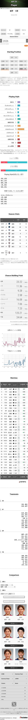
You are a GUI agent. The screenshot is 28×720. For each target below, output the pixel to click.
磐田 (10, 440)
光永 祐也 (24, 520)
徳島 (10, 443)
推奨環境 (7, 708)
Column (3, 683)
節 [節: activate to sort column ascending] (1, 385)
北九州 (10, 411)
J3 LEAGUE (3, 693)
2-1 (16, 408)
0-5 (16, 402)
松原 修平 (24, 506)
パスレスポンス (9, 119)
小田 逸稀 (4, 197)
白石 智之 (24, 541)
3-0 (16, 459)
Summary (3, 696)
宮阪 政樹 (24, 545)
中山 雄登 (24, 548)
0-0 (16, 432)
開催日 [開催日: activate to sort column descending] (5, 385)
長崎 (10, 413)
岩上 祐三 (24, 536)
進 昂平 (25, 563)
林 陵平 (25, 561)
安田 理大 (4, 187)
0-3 (16, 454)
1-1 (16, 446)
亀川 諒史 (4, 180)
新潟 (10, 467)
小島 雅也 (4, 185)
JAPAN (16, 678)
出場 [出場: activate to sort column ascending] (18, 220)
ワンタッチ (9, 105)
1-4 (16, 427)
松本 (10, 400)
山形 (10, 397)
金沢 (10, 402)
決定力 (12, 102)
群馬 (13, 224)
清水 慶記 (24, 504)
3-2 (16, 397)
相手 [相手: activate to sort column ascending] (9, 385)
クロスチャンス (9, 129)
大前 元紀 (24, 564)
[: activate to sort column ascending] (5, 220)
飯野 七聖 (24, 534)
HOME (1, 8)
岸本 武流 (4, 178)
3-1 (16, 416)
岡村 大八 (24, 516)
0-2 (16, 392)
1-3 (16, 389)
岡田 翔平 (24, 557)
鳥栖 (13, 230)
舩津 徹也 (24, 513)
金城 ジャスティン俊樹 (20, 539)
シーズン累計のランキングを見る (19, 324)
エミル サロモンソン (7, 195)
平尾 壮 (25, 518)
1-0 (16, 419)
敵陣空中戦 (11, 122)
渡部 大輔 (4, 182)
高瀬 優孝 (24, 525)
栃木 (10, 405)
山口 (10, 446)
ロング (10, 112)
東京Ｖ (10, 416)
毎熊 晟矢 (4, 199)
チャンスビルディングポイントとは (18, 321)
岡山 (10, 470)
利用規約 (2, 708)
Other (2, 699)
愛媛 (10, 419)
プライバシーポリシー (13, 708)
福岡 (10, 421)
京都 (10, 473)
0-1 (16, 394)
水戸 (10, 389)
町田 (10, 394)
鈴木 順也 (24, 514)
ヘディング (9, 109)
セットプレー (9, 115)
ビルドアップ (10, 136)
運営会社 (21, 708)
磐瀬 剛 (25, 543)
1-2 (16, 411)
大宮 (10, 392)
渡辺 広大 (24, 523)
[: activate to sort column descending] (2, 220)
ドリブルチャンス (9, 125)
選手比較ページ (14, 623)
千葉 (10, 408)
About (16, 683)
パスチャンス (10, 132)
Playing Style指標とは (8, 153)
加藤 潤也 (24, 555)
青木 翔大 (24, 559)
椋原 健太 (4, 201)
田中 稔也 (24, 538)
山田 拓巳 (4, 203)
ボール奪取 (11, 146)
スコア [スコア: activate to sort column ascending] (15, 385)
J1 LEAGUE (3, 687)
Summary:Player (5, 678)
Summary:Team (19, 674)
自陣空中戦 (11, 139)
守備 (12, 142)
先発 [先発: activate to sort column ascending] (24, 220)
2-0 (16, 470)
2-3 (16, 443)
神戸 (13, 233)
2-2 (16, 465)
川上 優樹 (24, 527)
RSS (26, 45)
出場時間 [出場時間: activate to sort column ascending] (22, 385)
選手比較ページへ (14, 601)
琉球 (10, 435)
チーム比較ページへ (14, 597)
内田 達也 (24, 547)
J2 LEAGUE (3, 690)
